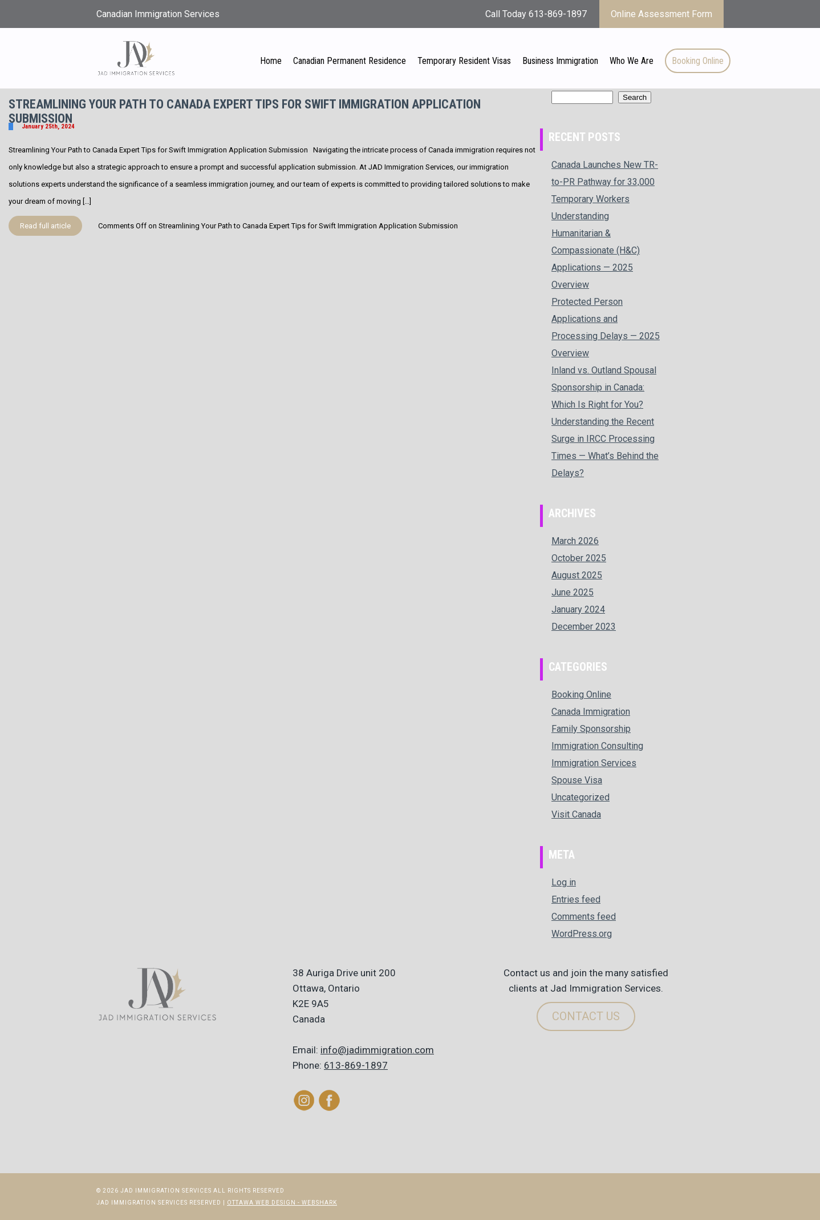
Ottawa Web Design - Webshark (282, 1202)
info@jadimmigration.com (377, 1050)
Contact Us (586, 1016)
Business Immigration (560, 60)
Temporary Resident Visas (464, 60)
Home (271, 60)
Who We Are (631, 60)
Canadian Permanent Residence (349, 60)
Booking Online (698, 60)
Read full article (45, 226)
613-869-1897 (356, 1065)
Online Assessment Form (661, 14)
